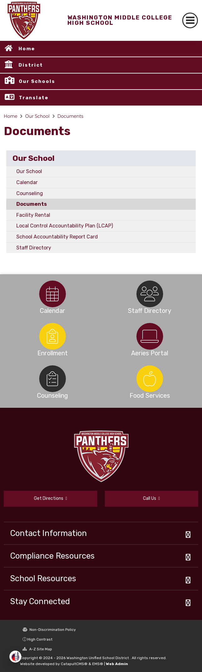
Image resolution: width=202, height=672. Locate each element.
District (31, 65)
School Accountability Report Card (57, 237)
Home (27, 49)
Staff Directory (33, 248)
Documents (70, 116)
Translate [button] (34, 98)
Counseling (29, 193)
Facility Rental (33, 215)
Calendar (27, 182)
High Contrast (39, 639)
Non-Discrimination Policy (49, 629)
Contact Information (48, 533)
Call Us (151, 498)
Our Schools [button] (37, 81)
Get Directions (50, 498)
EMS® (97, 664)
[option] (52, 294)
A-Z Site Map (37, 649)
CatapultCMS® (74, 664)
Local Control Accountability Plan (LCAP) (64, 226)
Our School (37, 116)
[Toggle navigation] (190, 20)
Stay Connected (40, 601)
